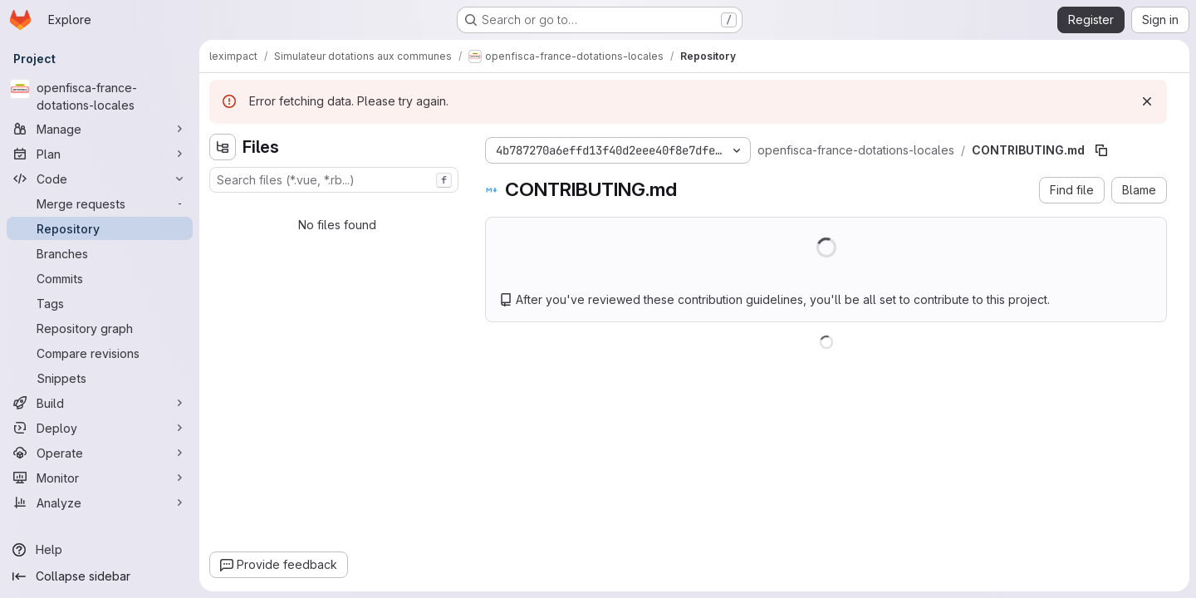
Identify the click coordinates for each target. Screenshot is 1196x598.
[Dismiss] (1147, 101)
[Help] (100, 549)
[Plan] (100, 153)
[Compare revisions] (100, 353)
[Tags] (100, 303)
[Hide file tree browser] (222, 147)
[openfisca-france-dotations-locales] (100, 96)
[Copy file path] (1101, 150)
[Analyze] (100, 502)
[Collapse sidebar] (100, 576)
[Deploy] (100, 427)
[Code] (100, 178)
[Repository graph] (100, 328)
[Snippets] (100, 378)
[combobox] (333, 180)
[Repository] (100, 228)
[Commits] (100, 278)
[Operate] (100, 452)
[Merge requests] (100, 203)
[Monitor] (100, 477)
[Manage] (100, 128)
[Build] (100, 402)
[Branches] (100, 253)
